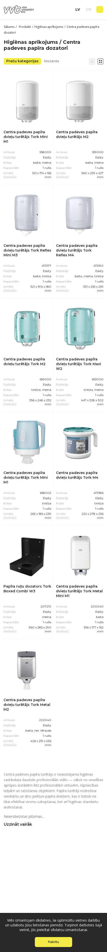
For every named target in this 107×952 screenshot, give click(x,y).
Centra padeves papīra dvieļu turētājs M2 (77, 134)
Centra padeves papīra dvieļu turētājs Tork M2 (24, 361)
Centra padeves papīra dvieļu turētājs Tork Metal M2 (26, 705)
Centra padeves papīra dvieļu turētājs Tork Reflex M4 (77, 250)
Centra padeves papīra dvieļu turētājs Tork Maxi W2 (78, 364)
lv (77, 9)
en (88, 9)
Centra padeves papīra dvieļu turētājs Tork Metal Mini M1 (79, 591)
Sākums (9, 27)
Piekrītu (53, 942)
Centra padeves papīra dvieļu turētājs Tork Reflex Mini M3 (27, 250)
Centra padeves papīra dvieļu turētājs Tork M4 (77, 475)
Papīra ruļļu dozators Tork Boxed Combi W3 (27, 588)
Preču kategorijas (22, 61)
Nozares (51, 61)
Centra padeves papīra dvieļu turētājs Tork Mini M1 (25, 137)
